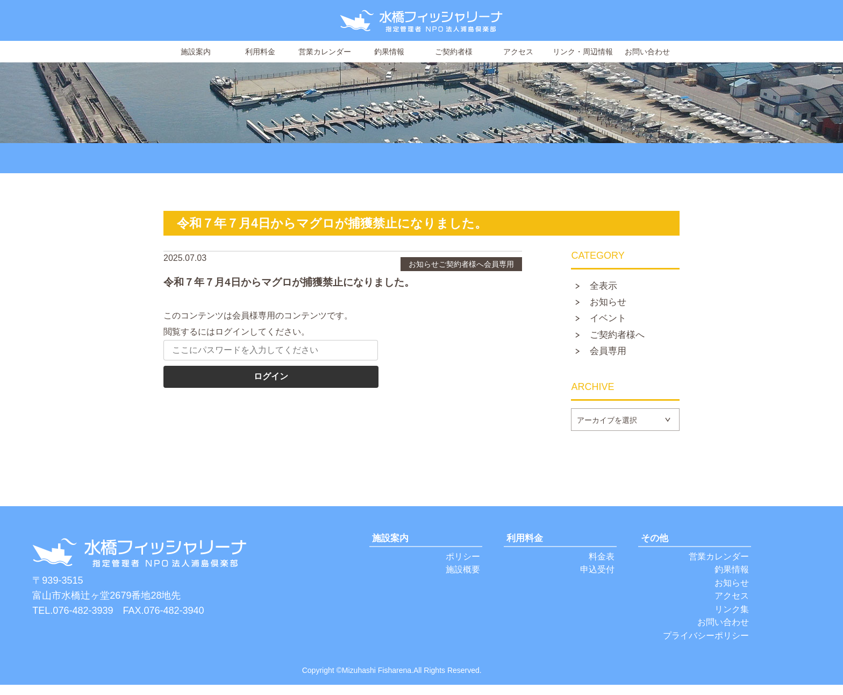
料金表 (601, 561)
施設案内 (196, 51)
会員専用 (610, 355)
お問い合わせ (647, 51)
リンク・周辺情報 (583, 51)
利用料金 (260, 51)
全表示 (605, 286)
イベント (610, 321)
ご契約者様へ (620, 338)
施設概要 (462, 575)
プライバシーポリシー (703, 645)
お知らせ (610, 304)
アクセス (518, 51)
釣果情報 (389, 51)
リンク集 (730, 617)
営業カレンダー (324, 51)
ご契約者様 (454, 51)
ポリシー (462, 561)
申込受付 (596, 575)
